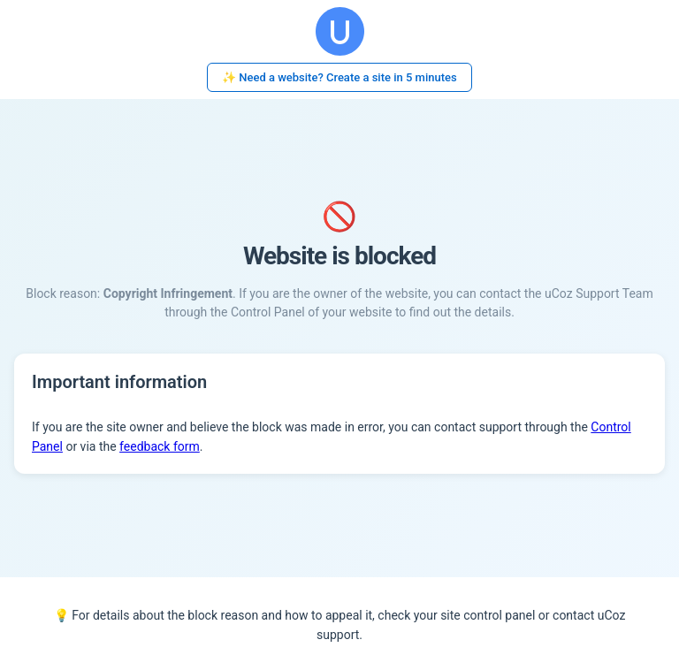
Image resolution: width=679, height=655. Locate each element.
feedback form (159, 446)
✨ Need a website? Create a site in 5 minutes (339, 77)
